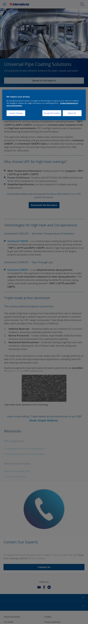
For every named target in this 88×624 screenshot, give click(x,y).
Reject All (72, 113)
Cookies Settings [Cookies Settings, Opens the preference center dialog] (16, 113)
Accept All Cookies (52, 113)
